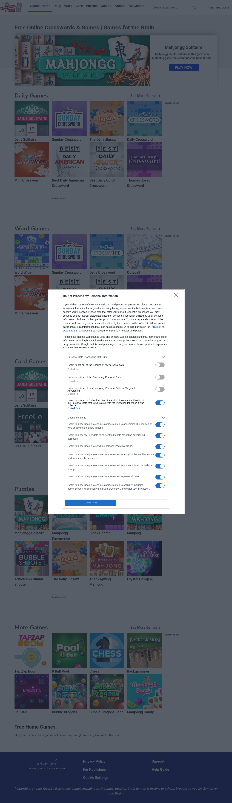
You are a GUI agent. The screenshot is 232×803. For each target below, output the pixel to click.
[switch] (160, 365)
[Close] (177, 296)
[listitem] (116, 357)
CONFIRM (90, 502)
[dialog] (116, 401)
